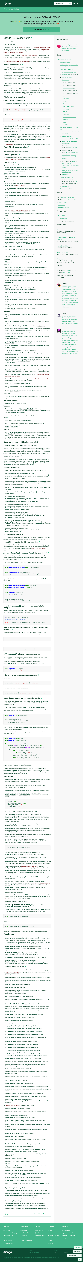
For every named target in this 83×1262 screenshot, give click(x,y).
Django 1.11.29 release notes (42, 1214)
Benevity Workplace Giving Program (71, 1238)
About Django (6, 1230)
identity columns (41, 325)
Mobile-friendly (70, 74)
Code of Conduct (7, 1240)
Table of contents (62, 202)
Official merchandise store (68, 1235)
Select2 (41, 169)
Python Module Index (63, 207)
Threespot (57, 1252)
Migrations (66, 109)
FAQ (58, 229)
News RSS (50, 1243)
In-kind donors (34, 1252)
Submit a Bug (24, 1235)
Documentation (11, 9)
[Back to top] (79, 1259)
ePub (75, 270)
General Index (61, 205)
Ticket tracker (60, 259)
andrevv (68, 1252)
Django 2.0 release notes (64, 59)
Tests (64, 122)
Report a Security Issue (26, 1238)
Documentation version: (74, 1255)
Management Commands (69, 106)
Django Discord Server (63, 246)
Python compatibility (65, 62)
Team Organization (8, 1235)
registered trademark (44, 1257)
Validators (65, 124)
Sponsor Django (66, 1230)
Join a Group (24, 1230)
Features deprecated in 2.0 (66, 177)
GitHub (50, 1230)
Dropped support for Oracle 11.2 (70, 138)
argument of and (70, 181)
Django (8, 3)
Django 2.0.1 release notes (11, 1214)
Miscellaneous (65, 174)
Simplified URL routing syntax (69, 72)
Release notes (63, 218)
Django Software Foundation (10, 1238)
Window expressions (67, 77)
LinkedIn (50, 1240)
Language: (77, 1251)
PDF (72, 270)
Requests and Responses (69, 117)
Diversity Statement (8, 1243)
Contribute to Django (26, 1233)
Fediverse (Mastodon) (53, 1235)
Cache (64, 96)
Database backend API (67, 136)
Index (58, 237)
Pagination (66, 114)
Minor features (65, 80)
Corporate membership (67, 1233)
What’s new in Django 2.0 (66, 69)
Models (65, 111)
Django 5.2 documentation (65, 215)
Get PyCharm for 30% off (41, 29)
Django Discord (38, 1233)
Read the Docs (66, 272)
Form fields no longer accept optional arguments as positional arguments (70, 156)
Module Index (64, 237)
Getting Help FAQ (39, 1230)
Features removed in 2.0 (66, 189)
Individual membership (26, 1240)
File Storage (66, 98)
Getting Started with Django (10, 1233)
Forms (64, 101)
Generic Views (66, 104)
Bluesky (50, 1238)
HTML (68, 270)
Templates (65, 119)
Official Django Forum (63, 252)
